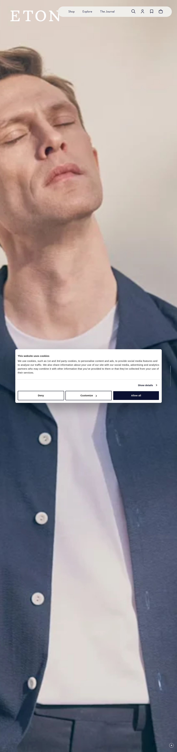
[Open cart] (161, 11)
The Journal (107, 11)
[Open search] (133, 11)
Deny (41, 395)
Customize (88, 395)
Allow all (136, 395)
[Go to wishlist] (152, 11)
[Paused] (171, 745)
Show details (145, 385)
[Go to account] (142, 11)
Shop (71, 11)
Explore (87, 11)
